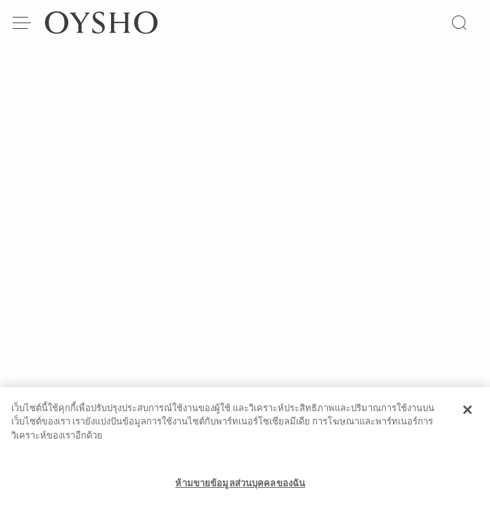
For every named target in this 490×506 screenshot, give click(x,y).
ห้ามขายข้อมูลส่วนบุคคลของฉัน (240, 489)
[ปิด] (467, 415)
